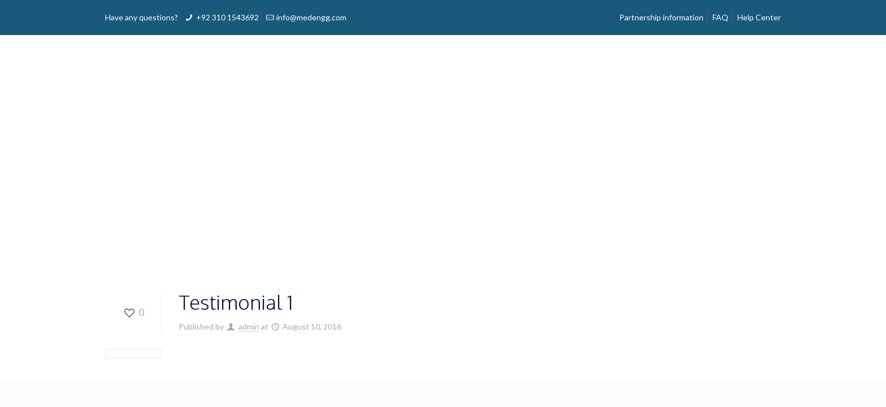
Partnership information (661, 17)
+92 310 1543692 (227, 17)
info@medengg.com (311, 17)
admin (248, 326)
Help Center (759, 17)
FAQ (720, 17)
